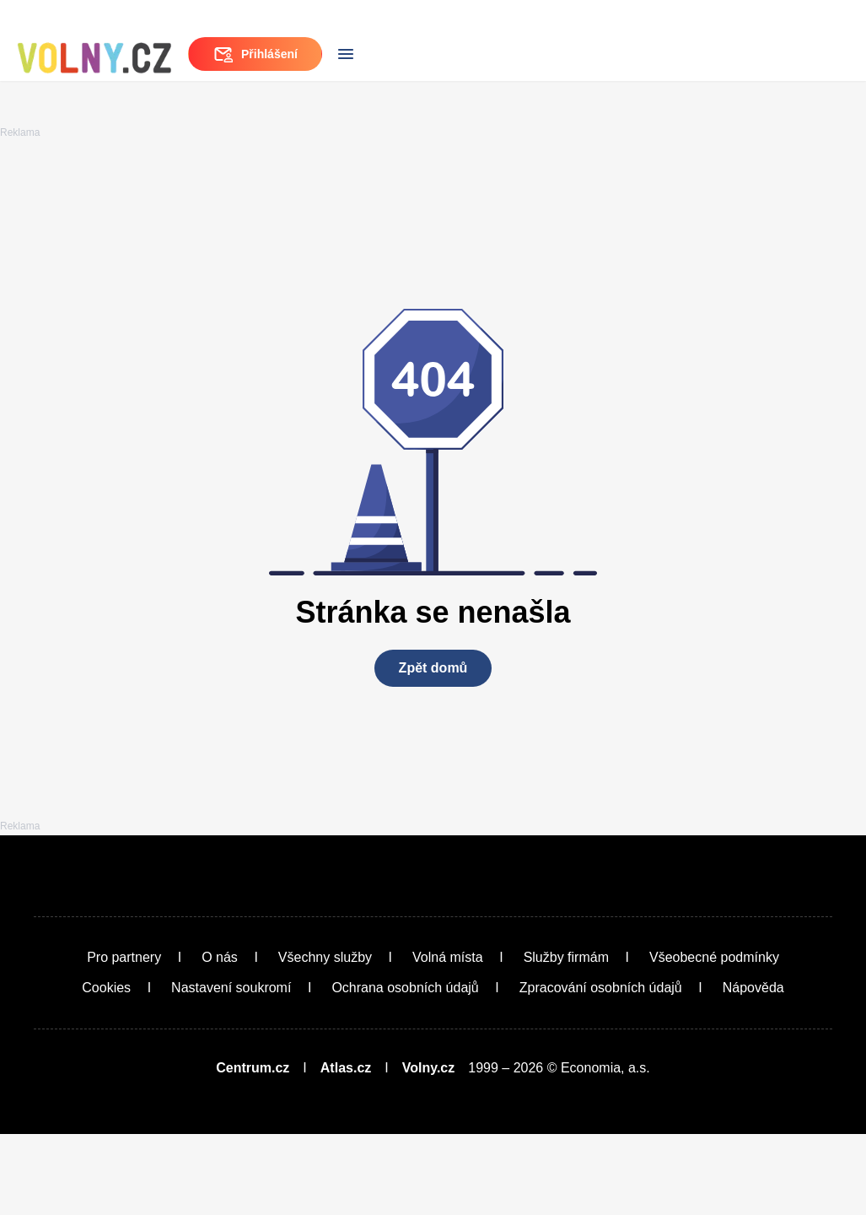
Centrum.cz (252, 1149)
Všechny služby (325, 1038)
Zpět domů (433, 769)
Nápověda (753, 1068)
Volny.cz (428, 1149)
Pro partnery (124, 1038)
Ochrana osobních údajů (404, 1068)
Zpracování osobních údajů (600, 1068)
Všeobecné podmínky (714, 1038)
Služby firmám (566, 1038)
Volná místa (447, 1038)
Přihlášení (748, 50)
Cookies (106, 1068)
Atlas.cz (345, 1149)
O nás (220, 1038)
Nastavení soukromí (231, 1068)
